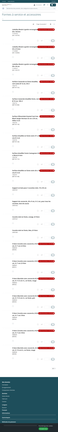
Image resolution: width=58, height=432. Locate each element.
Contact (4, 401)
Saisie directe (5, 396)
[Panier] (52, 5)
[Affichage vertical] (50, 24)
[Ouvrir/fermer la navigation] (4, 8)
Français (53, 1)
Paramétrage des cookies (46, 426)
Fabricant (4, 399)
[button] (46, 29)
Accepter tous (43, 429)
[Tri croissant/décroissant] (33, 24)
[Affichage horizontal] (54, 24)
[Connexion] (38, 4)
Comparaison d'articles (8, 390)
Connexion (5, 385)
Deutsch (4, 407)
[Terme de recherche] (29, 8)
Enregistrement (6, 387)
